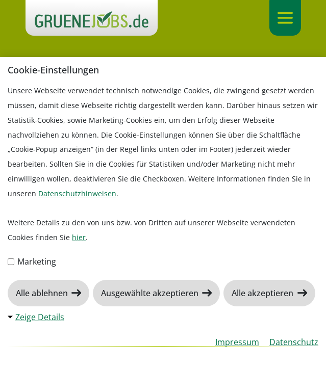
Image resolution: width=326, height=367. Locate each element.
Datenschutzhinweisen (77, 193)
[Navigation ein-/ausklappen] (284, 18)
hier (79, 237)
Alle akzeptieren (263, 293)
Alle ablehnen (43, 293)
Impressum (237, 342)
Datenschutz (293, 342)
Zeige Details (39, 317)
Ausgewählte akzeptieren (150, 293)
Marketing (32, 261)
